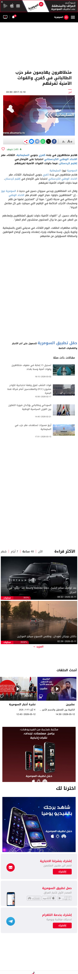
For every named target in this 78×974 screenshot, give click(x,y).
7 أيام (14, 551)
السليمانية (23, 155)
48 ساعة (28, 551)
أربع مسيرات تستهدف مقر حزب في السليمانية (33, 427)
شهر (4, 551)
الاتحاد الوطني (16, 195)
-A (63, 142)
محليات (7, 598)
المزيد (38, 646)
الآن (40, 551)
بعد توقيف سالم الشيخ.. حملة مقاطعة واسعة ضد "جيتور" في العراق (42, 590)
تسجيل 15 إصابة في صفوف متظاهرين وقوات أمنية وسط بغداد (31, 367)
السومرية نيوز (8, 191)
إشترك (62, 925)
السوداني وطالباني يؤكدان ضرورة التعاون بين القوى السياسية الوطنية (29, 407)
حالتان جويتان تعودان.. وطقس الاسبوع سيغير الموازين (46, 636)
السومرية (72, 171)
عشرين (70, 704)
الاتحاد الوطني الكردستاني (60, 159)
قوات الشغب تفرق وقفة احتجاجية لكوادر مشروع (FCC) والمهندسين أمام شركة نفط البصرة (29, 389)
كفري (42, 155)
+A (69, 142)
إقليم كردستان (68, 163)
